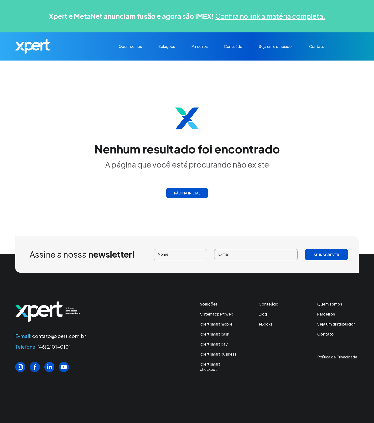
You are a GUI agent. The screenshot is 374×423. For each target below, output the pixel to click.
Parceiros (199, 46)
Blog (263, 313)
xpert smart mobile (216, 323)
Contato (316, 46)
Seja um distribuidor (276, 46)
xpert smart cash (214, 333)
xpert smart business (218, 354)
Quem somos (130, 46)
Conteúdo (233, 46)
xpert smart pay (214, 344)
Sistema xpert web (216, 313)
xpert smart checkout (210, 367)
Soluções (166, 46)
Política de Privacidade (337, 356)
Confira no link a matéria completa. (270, 16)
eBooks (265, 323)
